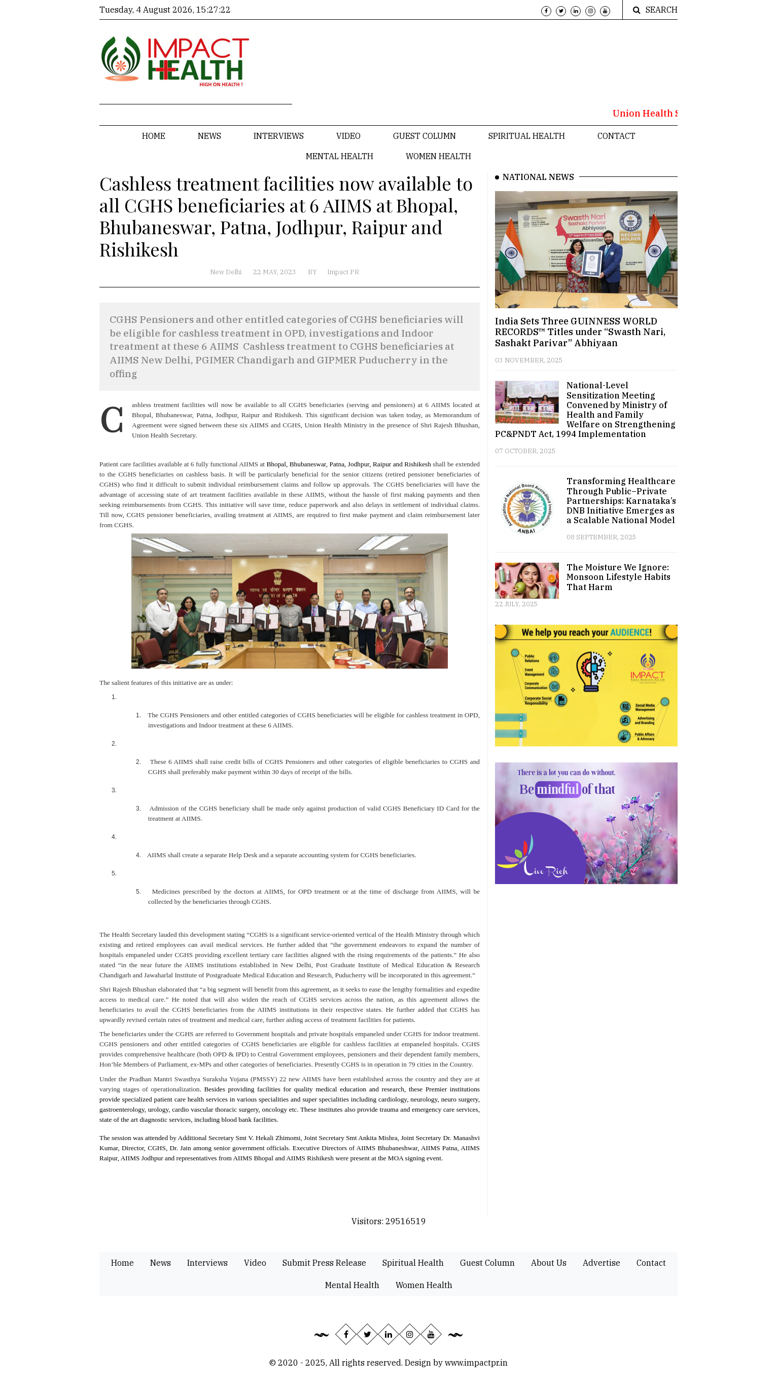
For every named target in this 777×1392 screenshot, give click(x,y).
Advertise (601, 1263)
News (209, 136)
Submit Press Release (324, 1263)
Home (153, 136)
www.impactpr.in (476, 1363)
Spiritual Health (526, 136)
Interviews (279, 136)
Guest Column (424, 136)
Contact (616, 136)
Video (348, 136)
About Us (549, 1263)
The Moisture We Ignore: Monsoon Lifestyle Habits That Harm (618, 577)
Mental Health (339, 156)
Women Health (438, 156)
